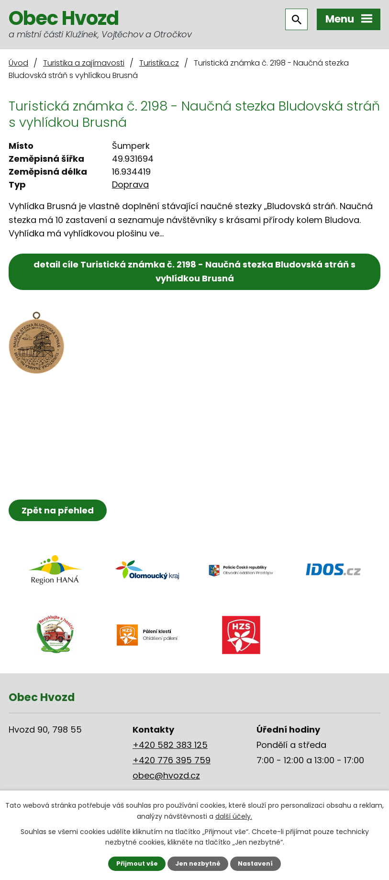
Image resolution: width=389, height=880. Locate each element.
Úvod (18, 62)
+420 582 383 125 (170, 745)
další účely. (233, 816)
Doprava (130, 184)
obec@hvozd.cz (166, 775)
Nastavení (255, 863)
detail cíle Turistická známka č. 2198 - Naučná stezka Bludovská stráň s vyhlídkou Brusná (194, 271)
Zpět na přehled (58, 510)
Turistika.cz (159, 62)
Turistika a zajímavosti (83, 62)
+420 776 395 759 (172, 760)
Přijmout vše (137, 863)
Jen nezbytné (198, 863)
